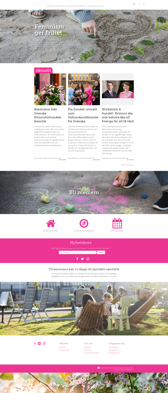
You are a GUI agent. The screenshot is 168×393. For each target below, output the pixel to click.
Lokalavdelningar (92, 352)
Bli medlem (84, 192)
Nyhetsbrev (115, 349)
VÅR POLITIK (60, 6)
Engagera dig (117, 342)
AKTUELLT (83, 6)
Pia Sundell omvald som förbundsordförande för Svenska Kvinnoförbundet (83, 117)
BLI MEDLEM (71, 6)
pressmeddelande (73, 158)
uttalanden (46, 158)
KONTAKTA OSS (50, 231)
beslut (36, 158)
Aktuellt (63, 342)
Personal (88, 349)
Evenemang (64, 349)
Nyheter (62, 346)
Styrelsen (89, 346)
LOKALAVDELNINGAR (84, 231)
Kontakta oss (115, 352)
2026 (59, 158)
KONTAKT (92, 6)
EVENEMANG (117, 231)
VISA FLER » (127, 164)
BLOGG (101, 6)
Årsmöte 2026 (54, 158)
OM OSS (50, 6)
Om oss (89, 342)
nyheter (40, 158)
